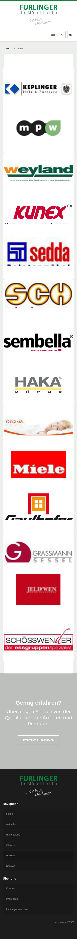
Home (6, 48)
